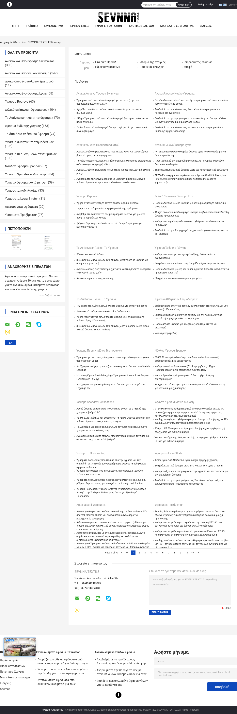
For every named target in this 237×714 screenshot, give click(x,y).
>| (198, 552)
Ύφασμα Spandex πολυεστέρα (26, 174)
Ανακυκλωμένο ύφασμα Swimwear (29, 61)
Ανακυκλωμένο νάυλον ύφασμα (27, 73)
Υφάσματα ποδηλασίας (21, 190)
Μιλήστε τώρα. (206, 4)
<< (127, 552)
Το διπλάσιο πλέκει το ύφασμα (27, 134)
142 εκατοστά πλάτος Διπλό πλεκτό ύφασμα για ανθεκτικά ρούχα (111, 306)
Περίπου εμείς (79, 25)
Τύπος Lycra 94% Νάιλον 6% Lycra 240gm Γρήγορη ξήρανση (186, 460)
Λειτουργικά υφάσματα (21, 207)
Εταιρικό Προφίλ (105, 62)
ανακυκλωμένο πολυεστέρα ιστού (29, 81)
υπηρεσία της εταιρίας (198, 62)
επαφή (188, 66)
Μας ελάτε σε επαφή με (177, 25)
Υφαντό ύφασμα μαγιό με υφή (26, 182)
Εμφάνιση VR (53, 25)
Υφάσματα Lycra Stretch (22, 198)
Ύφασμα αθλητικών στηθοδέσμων (29, 142)
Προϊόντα (32, 25)
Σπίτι (15, 25)
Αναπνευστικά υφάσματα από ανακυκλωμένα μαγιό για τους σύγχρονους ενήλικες (57, 682)
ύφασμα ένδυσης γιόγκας (23, 126)
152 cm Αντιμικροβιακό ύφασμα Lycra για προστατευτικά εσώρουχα (191, 169)
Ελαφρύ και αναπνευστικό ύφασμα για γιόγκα (179, 278)
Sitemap (5, 688)
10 (186, 552)
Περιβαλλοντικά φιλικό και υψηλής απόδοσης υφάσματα (106, 208)
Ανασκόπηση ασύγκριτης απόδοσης (95, 278)
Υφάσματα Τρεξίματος (21, 215)
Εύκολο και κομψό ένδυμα (90, 254)
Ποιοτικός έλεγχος (141, 25)
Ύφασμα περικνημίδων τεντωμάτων (30, 154)
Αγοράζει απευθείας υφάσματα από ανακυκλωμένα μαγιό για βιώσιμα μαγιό (63, 661)
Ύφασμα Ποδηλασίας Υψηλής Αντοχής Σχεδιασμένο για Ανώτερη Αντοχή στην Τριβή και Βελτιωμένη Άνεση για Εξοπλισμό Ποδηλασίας (111, 492)
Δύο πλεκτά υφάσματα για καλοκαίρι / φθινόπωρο (103, 311)
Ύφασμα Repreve (16, 101)
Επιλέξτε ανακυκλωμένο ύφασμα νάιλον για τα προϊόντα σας (122, 682)
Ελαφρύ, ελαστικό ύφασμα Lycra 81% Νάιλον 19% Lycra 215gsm (189, 465)
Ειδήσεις (206, 25)
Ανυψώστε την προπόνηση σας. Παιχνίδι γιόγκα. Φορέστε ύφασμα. (190, 263)
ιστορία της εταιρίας (152, 62)
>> (192, 552)
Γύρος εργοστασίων (108, 25)
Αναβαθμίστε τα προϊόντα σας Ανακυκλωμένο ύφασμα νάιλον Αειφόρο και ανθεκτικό (122, 662)
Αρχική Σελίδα (9, 42)
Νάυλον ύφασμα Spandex (22, 166)
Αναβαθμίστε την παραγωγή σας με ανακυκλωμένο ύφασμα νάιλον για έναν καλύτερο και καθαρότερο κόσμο (122, 673)
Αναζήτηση (183, 4)
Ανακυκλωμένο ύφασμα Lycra (26, 93)
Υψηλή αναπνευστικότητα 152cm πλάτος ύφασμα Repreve (107, 203)
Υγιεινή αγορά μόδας (166, 333)
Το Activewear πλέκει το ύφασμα (28, 118)
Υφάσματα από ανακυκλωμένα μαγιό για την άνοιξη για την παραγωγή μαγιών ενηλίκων (63, 672)
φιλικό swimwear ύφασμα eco (26, 110)
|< (121, 552)
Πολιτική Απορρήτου (52, 709)
